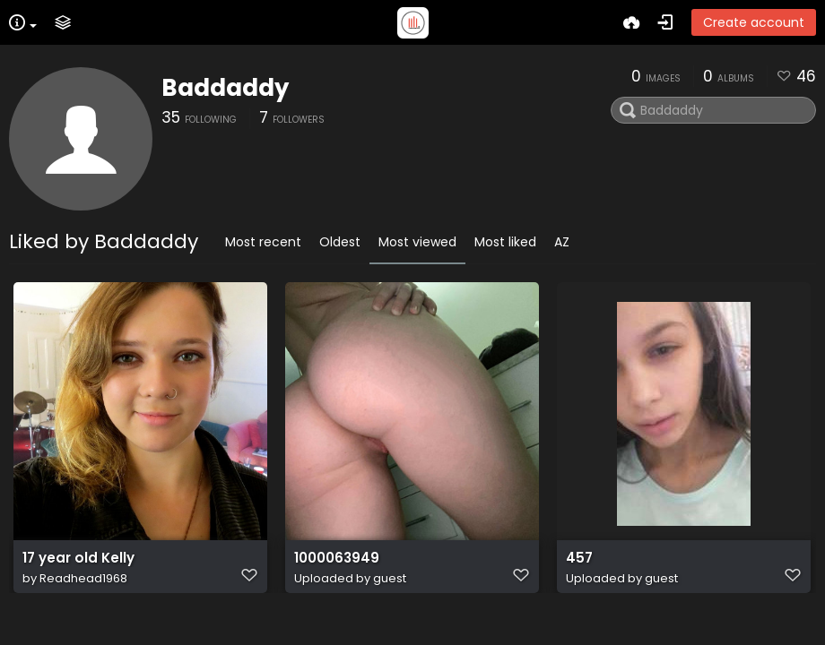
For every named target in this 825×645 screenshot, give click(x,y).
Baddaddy (225, 88)
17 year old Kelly (78, 558)
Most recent (263, 242)
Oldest (339, 242)
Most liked (505, 242)
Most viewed (417, 242)
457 (579, 558)
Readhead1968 (83, 578)
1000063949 (336, 558)
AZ (561, 242)
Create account (753, 22)
